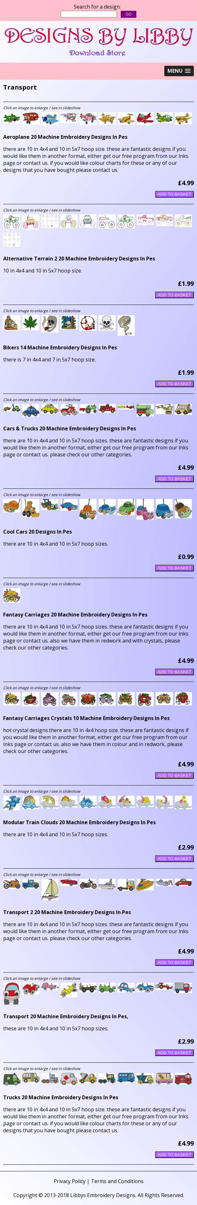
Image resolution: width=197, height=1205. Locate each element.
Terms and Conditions (117, 1181)
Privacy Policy (69, 1181)
